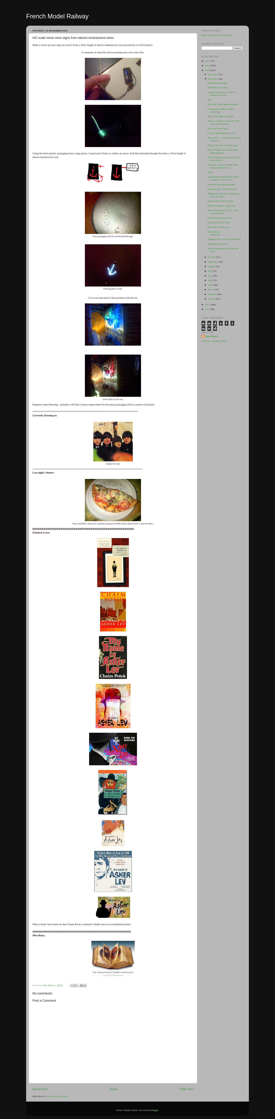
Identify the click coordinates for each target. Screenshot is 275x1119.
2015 (207, 61)
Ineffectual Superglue (217, 83)
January (212, 298)
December (213, 74)
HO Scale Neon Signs (217, 128)
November (213, 79)
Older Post (187, 1089)
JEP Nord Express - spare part (221, 205)
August (211, 266)
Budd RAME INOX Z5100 (220, 201)
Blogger (154, 1110)
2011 (207, 309)
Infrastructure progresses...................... (220, 233)
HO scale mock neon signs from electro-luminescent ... (222, 166)
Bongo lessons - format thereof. (222, 189)
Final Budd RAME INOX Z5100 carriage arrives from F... (223, 178)
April (211, 285)
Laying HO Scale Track (218, 222)
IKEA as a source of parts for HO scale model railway (223, 122)
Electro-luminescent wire (219, 218)
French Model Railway (57, 16)
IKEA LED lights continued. (220, 116)
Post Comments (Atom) (56, 1096)
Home (114, 1089)
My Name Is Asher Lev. (218, 227)
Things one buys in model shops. (223, 145)
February (212, 294)
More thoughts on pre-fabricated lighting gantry (222, 151)
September (213, 261)
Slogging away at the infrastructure (224, 239)
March (211, 289)
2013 (207, 70)
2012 (207, 304)
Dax (209, 99)
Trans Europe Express (217, 87)
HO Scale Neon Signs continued (222, 104)
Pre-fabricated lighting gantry (221, 184)
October (212, 257)
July (210, 271)
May (210, 280)
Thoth (210, 172)
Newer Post (40, 1089)
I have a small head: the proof (221, 133)
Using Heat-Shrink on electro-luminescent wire (221, 93)
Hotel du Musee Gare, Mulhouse (217, 35)
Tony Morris (211, 336)
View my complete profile (214, 341)
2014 (207, 65)
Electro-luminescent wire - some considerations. (222, 211)
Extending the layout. (217, 244)
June (210, 275)
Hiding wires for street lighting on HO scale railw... (223, 195)
